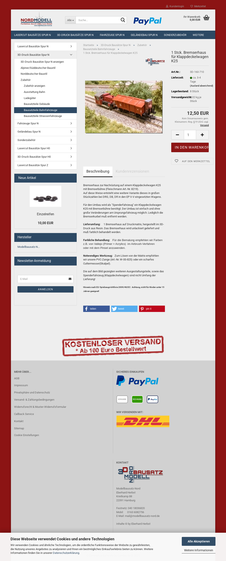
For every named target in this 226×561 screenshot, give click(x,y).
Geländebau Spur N (144, 35)
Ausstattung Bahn (34, 92)
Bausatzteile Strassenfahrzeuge (43, 116)
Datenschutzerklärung (66, 552)
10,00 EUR (45, 223)
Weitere (198, 35)
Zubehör (26, 79)
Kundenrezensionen (132, 171)
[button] (96, 309)
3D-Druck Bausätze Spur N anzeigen (42, 61)
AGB (16, 378)
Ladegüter (30, 98)
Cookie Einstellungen (26, 435)
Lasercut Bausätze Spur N (32, 35)
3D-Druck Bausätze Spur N (75, 35)
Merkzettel (198, 6)
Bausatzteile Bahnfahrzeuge (40, 110)
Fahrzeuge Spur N (112, 35)
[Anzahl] (190, 135)
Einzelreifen (45, 214)
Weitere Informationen (198, 550)
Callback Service (24, 414)
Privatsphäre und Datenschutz (32, 392)
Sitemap (19, 428)
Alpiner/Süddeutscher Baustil (38, 67)
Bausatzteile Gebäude (37, 104)
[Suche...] (70, 20)
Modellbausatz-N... (28, 246)
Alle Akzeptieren (199, 541)
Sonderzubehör (175, 35)
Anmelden (45, 289)
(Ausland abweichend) (201, 85)
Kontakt (18, 421)
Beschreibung (97, 171)
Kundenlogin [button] (175, 6)
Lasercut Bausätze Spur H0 (33, 148)
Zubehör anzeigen (34, 85)
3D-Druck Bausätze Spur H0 (34, 156)
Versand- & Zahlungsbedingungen (34, 399)
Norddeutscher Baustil (34, 73)
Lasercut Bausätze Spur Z (32, 165)
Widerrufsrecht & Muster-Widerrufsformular (40, 406)
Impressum (21, 385)
